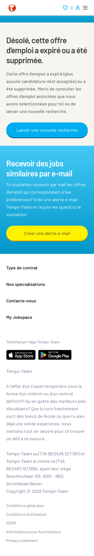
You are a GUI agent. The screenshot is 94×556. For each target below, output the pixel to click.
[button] (47, 268)
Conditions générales (25, 505)
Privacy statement (22, 540)
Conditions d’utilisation (26, 514)
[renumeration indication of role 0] (68, 7)
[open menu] (85, 7)
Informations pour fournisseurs (33, 531)
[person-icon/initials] (77, 7)
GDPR (11, 523)
